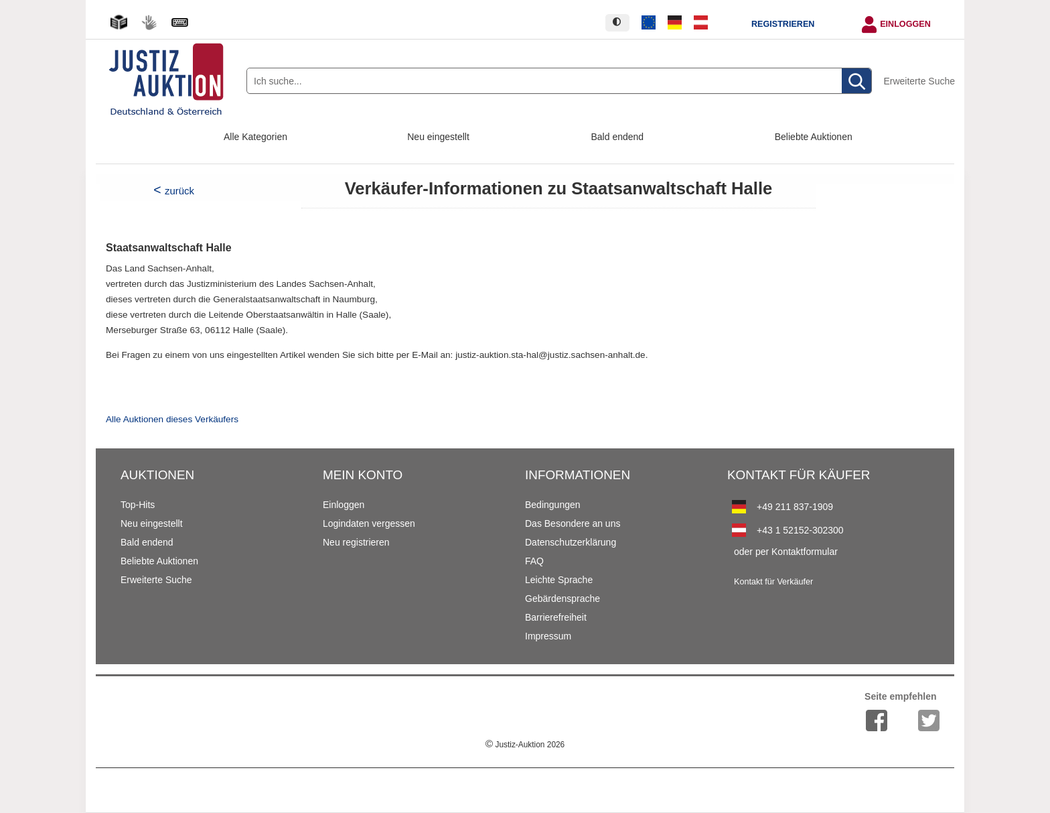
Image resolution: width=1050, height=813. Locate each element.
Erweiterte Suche (919, 81)
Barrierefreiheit (556, 617)
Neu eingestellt (438, 136)
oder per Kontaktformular (786, 551)
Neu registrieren (356, 542)
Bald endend (617, 136)
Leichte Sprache (559, 579)
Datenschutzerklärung (570, 542)
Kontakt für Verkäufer (773, 581)
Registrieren (782, 24)
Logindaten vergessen (369, 523)
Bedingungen (553, 504)
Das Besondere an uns (572, 523)
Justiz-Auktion (525, 744)
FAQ (534, 561)
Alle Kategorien (255, 136)
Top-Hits (138, 504)
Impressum (548, 636)
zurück (179, 190)
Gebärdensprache (562, 598)
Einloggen (905, 24)
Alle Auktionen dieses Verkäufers (172, 419)
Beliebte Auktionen (813, 136)
